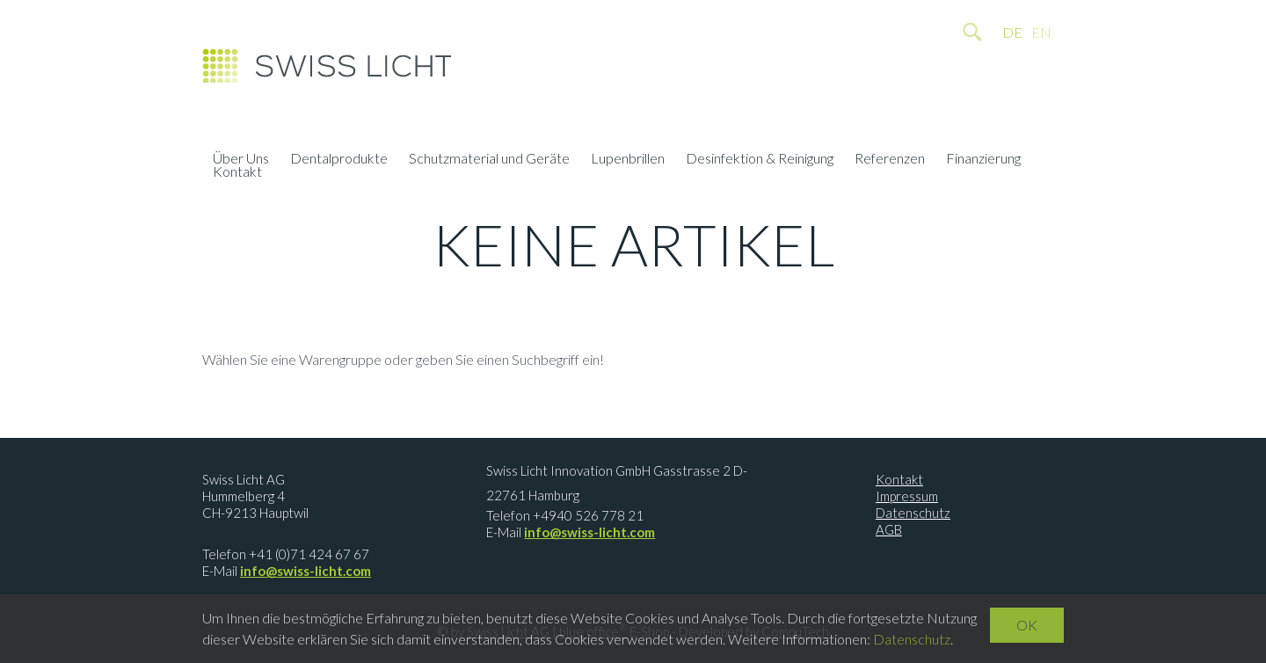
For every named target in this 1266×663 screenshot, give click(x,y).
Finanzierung (983, 160)
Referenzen (890, 160)
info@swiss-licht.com (305, 571)
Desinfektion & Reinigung (759, 160)
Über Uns (241, 160)
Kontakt (237, 173)
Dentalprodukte (339, 160)
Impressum (907, 496)
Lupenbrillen (628, 160)
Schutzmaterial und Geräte (489, 160)
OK (1026, 624)
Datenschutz (913, 513)
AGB (889, 529)
